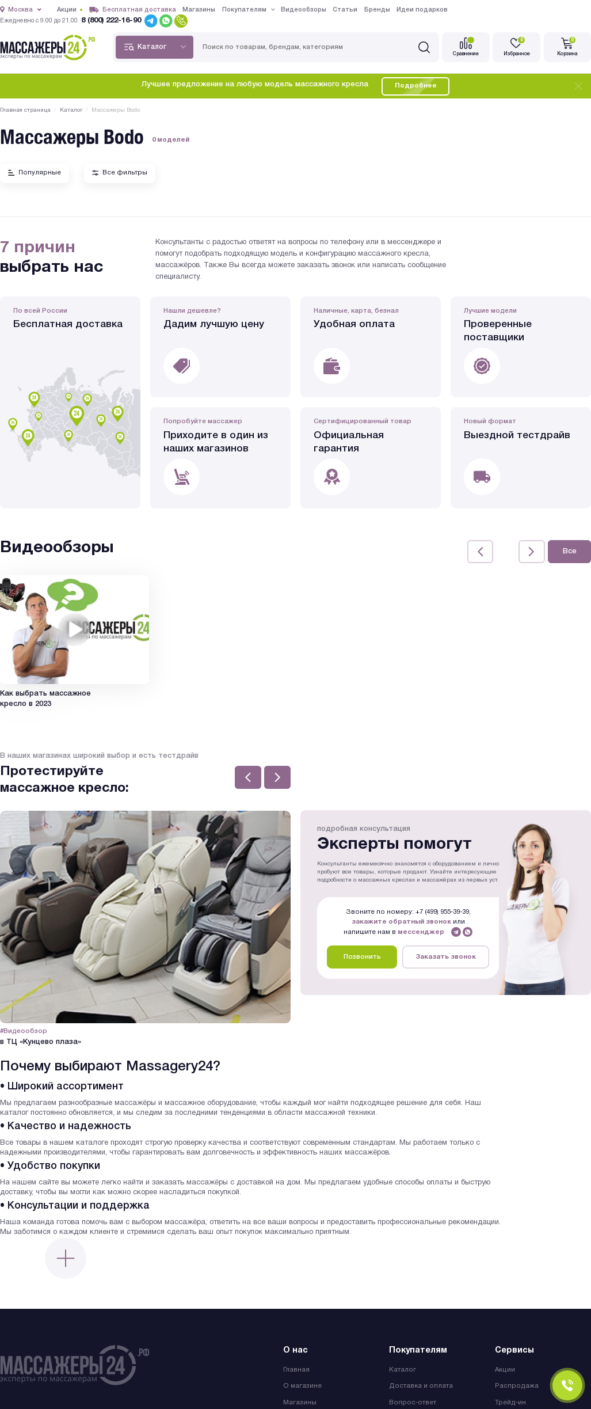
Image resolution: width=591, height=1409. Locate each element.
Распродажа (517, 1384)
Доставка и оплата (421, 1384)
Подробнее (416, 86)
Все (570, 551)
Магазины (300, 1401)
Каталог (402, 1368)
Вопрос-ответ (412, 1401)
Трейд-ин (510, 1401)
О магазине (302, 1384)
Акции (505, 1368)
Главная (296, 1368)
